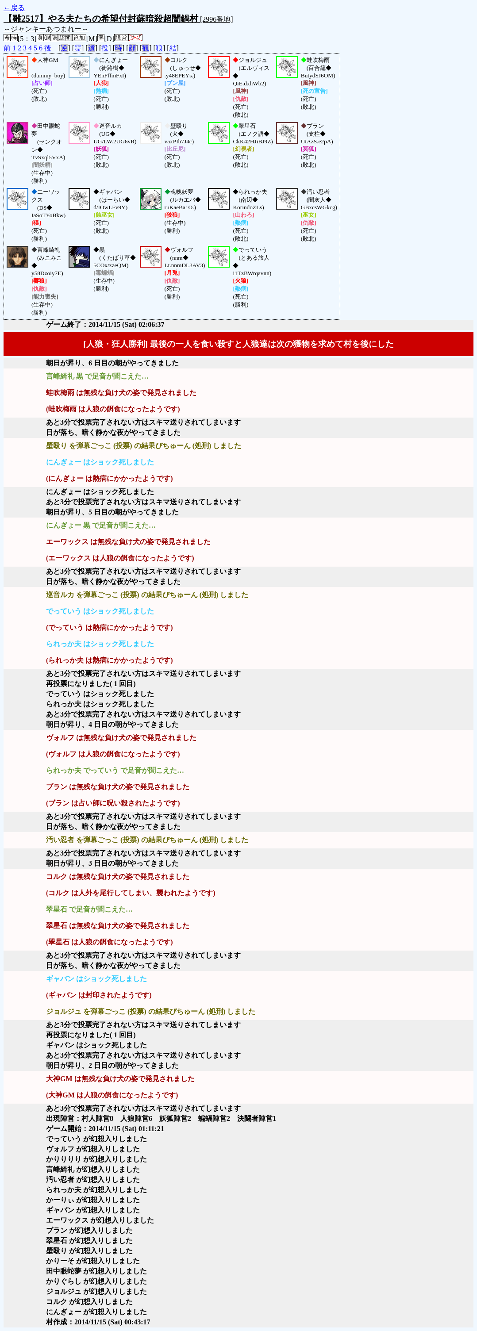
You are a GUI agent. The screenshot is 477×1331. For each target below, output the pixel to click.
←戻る (14, 8)
